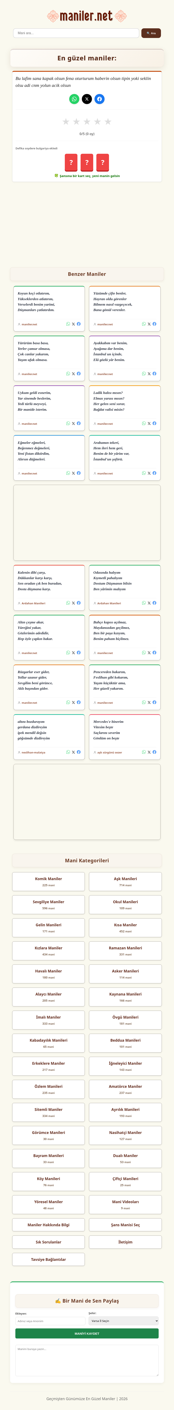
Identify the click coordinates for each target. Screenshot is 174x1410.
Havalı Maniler (48, 970)
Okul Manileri (125, 901)
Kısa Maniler (125, 924)
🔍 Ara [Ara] (151, 33)
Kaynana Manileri (125, 994)
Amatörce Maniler (125, 1086)
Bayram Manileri (48, 1155)
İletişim (125, 1242)
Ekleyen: (21, 1313)
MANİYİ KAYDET (87, 1333)
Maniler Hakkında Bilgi (48, 1224)
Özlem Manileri (48, 1086)
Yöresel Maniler (48, 1201)
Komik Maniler (48, 878)
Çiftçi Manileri (125, 1178)
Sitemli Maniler (48, 1109)
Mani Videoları (125, 1201)
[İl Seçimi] (124, 1320)
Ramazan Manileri (125, 947)
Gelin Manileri (48, 924)
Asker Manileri (125, 970)
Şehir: (92, 1313)
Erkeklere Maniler (48, 1063)
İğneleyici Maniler (125, 1063)
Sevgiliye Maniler (48, 901)
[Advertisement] (87, 222)
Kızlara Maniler (48, 947)
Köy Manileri (48, 1178)
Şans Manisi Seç (125, 1224)
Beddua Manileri (125, 1040)
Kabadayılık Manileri (49, 1040)
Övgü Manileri (125, 1017)
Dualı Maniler (125, 1155)
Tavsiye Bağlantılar (48, 1259)
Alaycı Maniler (48, 994)
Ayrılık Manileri (125, 1109)
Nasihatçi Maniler (125, 1132)
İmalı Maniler (48, 1017)
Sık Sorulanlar (48, 1242)
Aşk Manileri (125, 878)
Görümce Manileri (48, 1132)
